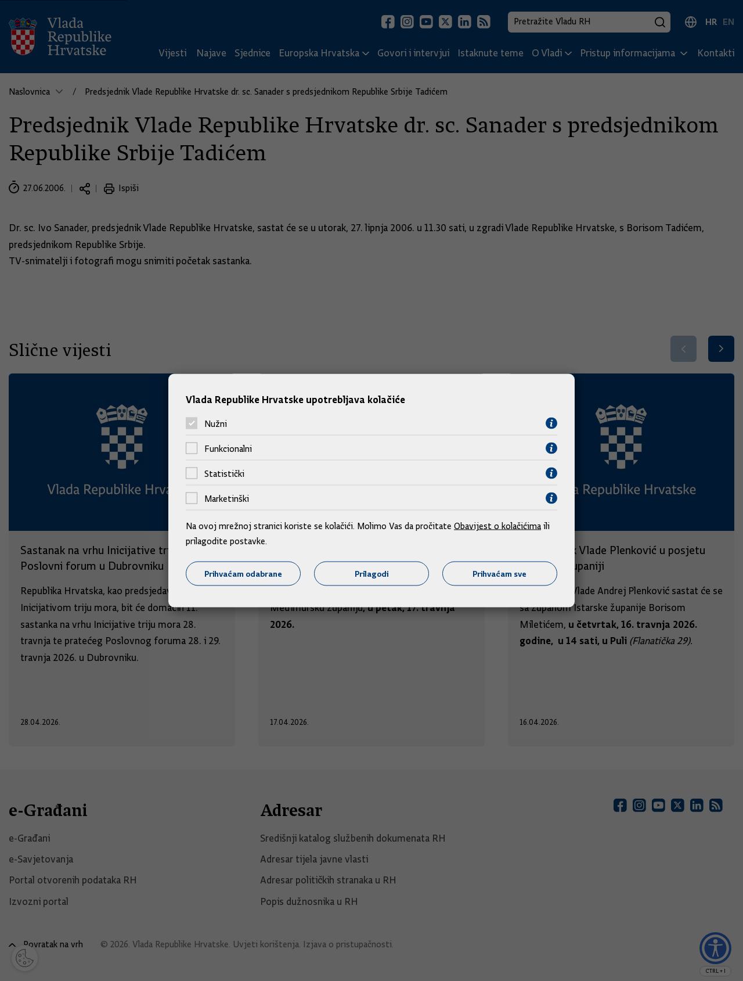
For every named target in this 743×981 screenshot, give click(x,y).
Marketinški (226, 498)
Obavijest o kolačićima (497, 526)
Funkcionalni (228, 448)
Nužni (215, 423)
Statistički (224, 473)
